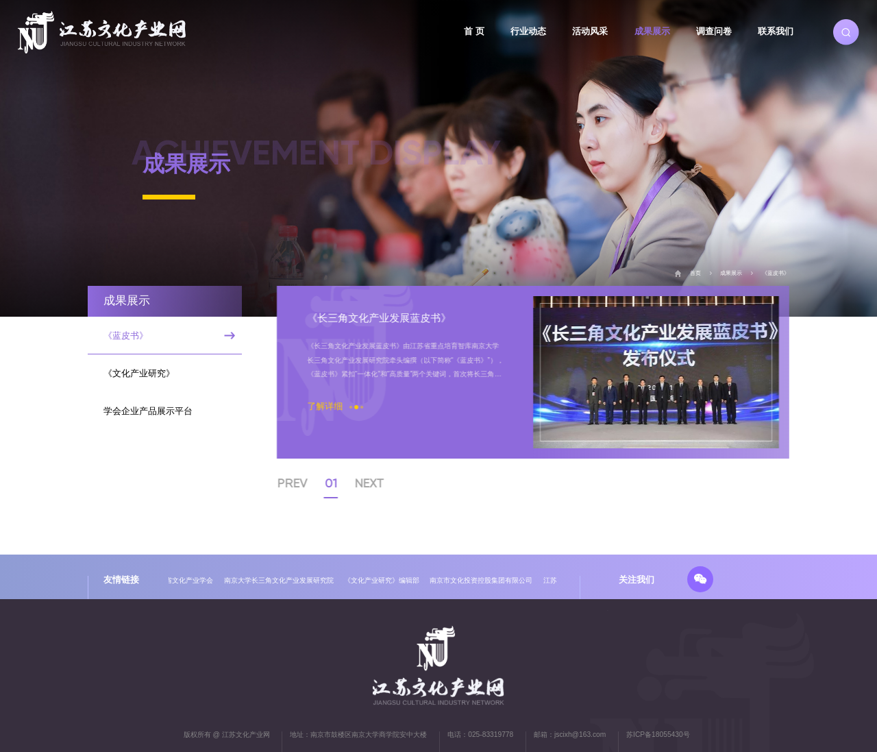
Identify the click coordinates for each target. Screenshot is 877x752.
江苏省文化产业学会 (185, 580)
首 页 (474, 31)
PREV (303, 483)
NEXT (380, 483)
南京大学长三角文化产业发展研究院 (281, 580)
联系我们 (775, 31)
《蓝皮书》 (775, 273)
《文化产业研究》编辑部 (384, 580)
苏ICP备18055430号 (658, 734)
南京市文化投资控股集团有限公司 (483, 580)
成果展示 (652, 31)
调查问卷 (714, 31)
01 (342, 483)
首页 (695, 273)
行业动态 (528, 31)
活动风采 (590, 31)
